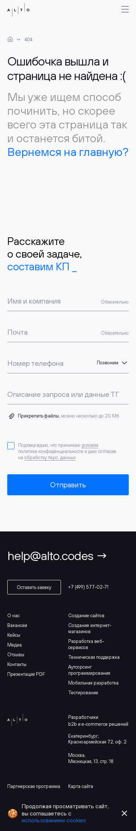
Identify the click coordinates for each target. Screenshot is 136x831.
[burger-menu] (125, 9)
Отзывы (15, 654)
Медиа (14, 645)
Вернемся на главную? (67, 151)
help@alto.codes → (57, 555)
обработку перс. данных (50, 457)
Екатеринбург (83, 736)
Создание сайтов (86, 615)
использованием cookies (54, 820)
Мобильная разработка (93, 683)
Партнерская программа (33, 786)
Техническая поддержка (94, 657)
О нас (13, 615)
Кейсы (13, 635)
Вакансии (17, 625)
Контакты (16, 664)
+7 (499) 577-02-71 (88, 587)
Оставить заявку (34, 587)
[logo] (17, 10)
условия (90, 445)
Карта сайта (80, 786)
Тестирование (83, 692)
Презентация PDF (26, 674)
